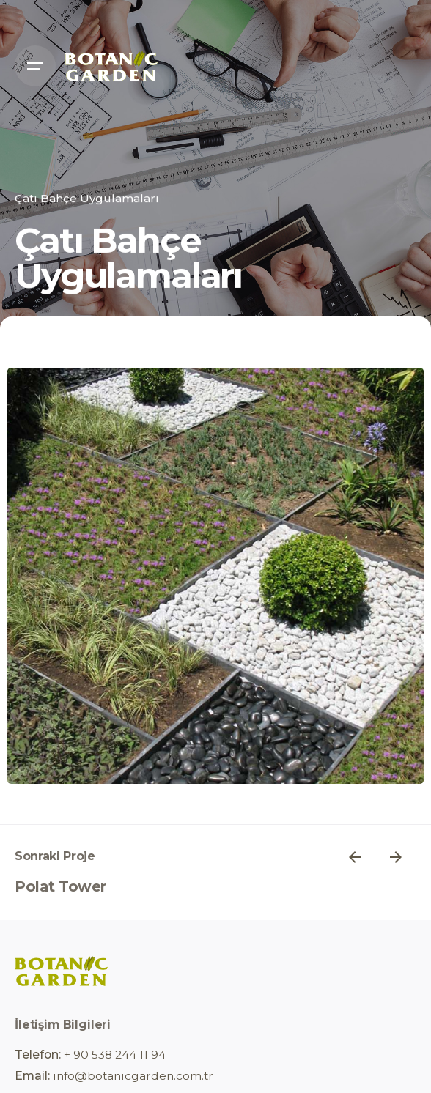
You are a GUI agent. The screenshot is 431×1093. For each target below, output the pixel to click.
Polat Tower (60, 886)
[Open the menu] (35, 65)
